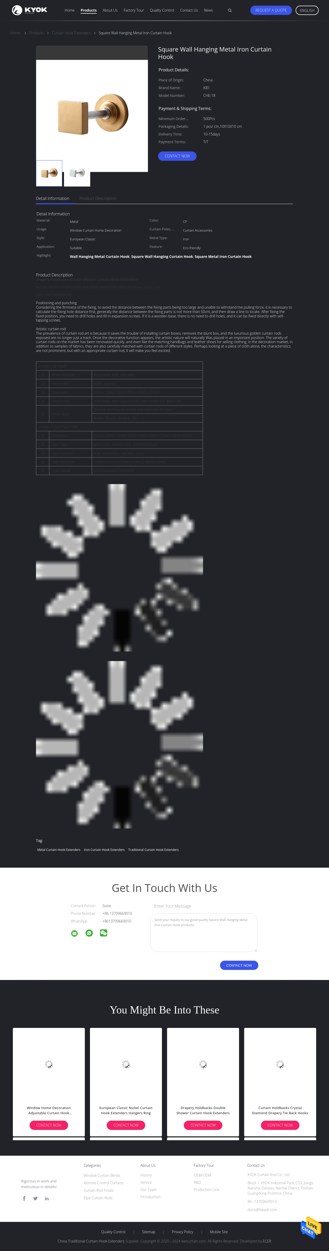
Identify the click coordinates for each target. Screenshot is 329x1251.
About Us (110, 10)
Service (146, 1182)
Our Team (148, 1189)
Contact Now (177, 156)
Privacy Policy (182, 1232)
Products (89, 10)
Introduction (150, 1196)
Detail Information (52, 198)
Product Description (98, 198)
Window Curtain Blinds (102, 1175)
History (146, 1175)
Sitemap (148, 1232)
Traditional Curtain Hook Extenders (153, 850)
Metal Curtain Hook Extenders (58, 850)
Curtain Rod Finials (99, 1190)
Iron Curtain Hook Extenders (104, 850)
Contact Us (189, 10)
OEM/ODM (202, 1175)
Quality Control (162, 10)
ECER (267, 1241)
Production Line (206, 1189)
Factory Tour (134, 10)
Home (70, 10)
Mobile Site (219, 1232)
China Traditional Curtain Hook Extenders (91, 1241)
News (208, 10)
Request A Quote (271, 10)
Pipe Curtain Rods (98, 1197)
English (307, 10)
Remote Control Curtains (104, 1182)
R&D (197, 1182)
